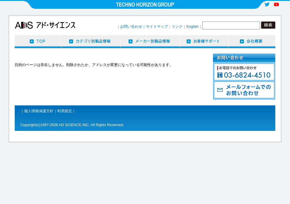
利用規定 (64, 111)
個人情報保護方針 (39, 111)
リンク (177, 26)
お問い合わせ (131, 26)
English (192, 26)
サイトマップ (157, 26)
